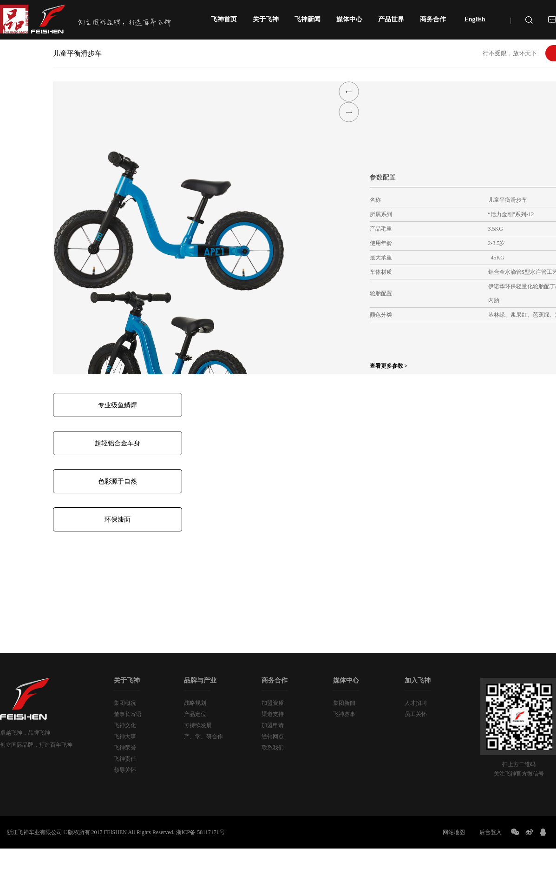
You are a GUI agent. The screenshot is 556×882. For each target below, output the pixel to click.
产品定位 (195, 714)
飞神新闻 (307, 19)
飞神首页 (224, 19)
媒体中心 (349, 19)
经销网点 (273, 736)
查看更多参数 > (389, 366)
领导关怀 (125, 770)
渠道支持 (273, 714)
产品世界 (391, 19)
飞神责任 (125, 759)
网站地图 (454, 832)
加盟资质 (273, 703)
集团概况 (125, 703)
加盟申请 (273, 725)
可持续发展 (198, 725)
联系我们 (273, 747)
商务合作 (433, 19)
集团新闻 (344, 703)
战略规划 (195, 703)
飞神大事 (125, 736)
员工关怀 (416, 714)
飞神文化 (125, 725)
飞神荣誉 (125, 747)
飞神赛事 (344, 714)
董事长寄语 (128, 714)
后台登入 (490, 832)
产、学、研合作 (203, 736)
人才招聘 (416, 703)
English (474, 19)
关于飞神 (266, 19)
